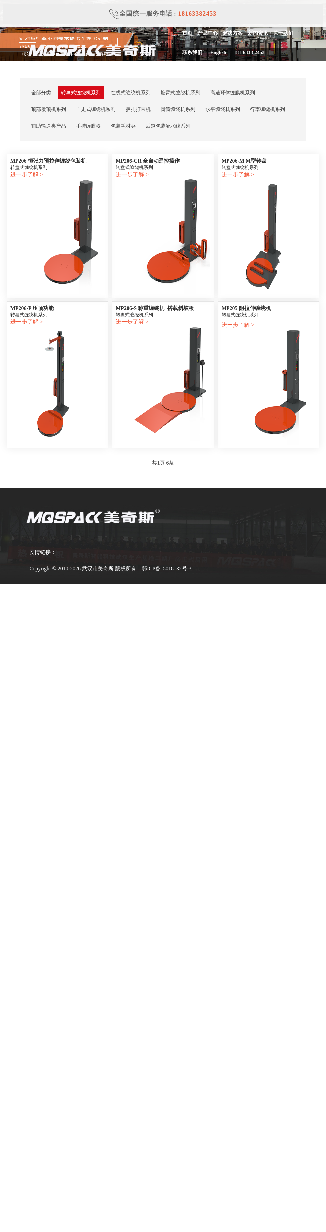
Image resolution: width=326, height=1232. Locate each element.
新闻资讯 (258, 33)
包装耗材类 (123, 126)
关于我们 (283, 33)
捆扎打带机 (138, 109)
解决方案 (232, 33)
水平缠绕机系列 (222, 109)
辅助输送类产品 (48, 126)
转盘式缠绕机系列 (81, 92)
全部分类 (41, 92)
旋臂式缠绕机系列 (180, 92)
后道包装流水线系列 (168, 126)
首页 (187, 33)
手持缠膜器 (88, 126)
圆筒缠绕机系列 (178, 109)
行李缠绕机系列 (267, 109)
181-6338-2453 (247, 52)
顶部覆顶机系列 (48, 109)
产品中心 (207, 33)
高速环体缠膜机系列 (232, 92)
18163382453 (197, 13)
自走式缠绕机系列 (96, 109)
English (216, 52)
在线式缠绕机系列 (131, 92)
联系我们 (192, 52)
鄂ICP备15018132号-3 (166, 568)
